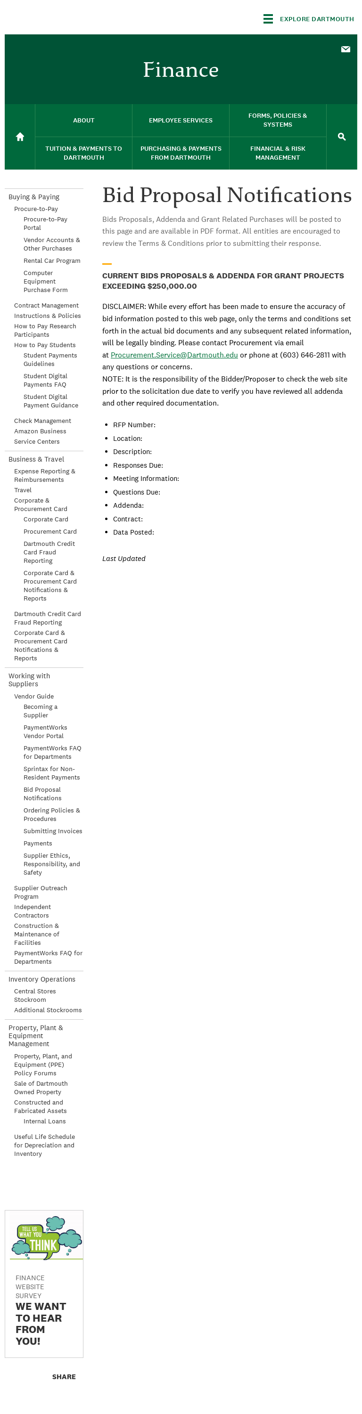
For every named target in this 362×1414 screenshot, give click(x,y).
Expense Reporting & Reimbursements (44, 475)
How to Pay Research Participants (45, 330)
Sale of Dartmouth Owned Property (41, 1087)
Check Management (42, 420)
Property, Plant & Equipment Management (35, 1035)
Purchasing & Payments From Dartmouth (181, 153)
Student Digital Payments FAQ (45, 380)
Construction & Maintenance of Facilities (36, 934)
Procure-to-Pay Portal (45, 223)
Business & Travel (36, 459)
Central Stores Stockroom (35, 995)
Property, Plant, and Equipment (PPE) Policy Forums (43, 1064)
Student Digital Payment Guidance (51, 400)
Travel (23, 490)
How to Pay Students (45, 345)
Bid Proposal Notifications (43, 793)
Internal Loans (45, 1121)
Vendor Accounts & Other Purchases (52, 244)
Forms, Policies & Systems (277, 120)
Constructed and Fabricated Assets (40, 1106)
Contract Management (46, 305)
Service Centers (37, 441)
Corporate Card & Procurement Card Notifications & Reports (50, 585)
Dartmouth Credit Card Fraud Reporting (49, 552)
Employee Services (181, 120)
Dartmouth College (79, 17)
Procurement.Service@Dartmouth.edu (174, 355)
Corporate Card (46, 519)
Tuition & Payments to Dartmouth (83, 153)
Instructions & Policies (47, 315)
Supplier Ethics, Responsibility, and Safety (52, 864)
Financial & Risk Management (277, 153)
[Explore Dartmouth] (308, 19)
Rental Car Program (52, 260)
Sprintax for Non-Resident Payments (52, 772)
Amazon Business (40, 431)
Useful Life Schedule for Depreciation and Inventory (44, 1145)
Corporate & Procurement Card (40, 504)
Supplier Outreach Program (40, 892)
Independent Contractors (32, 910)
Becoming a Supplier (41, 710)
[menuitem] (345, 48)
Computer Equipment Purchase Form (46, 281)
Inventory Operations (41, 979)
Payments (38, 843)
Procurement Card (50, 531)
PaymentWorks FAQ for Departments (53, 752)
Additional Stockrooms (48, 1010)
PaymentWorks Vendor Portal (45, 731)
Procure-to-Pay (36, 208)
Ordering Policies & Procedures (52, 814)
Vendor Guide (34, 696)
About (84, 120)
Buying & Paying (33, 196)
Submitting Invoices (53, 831)
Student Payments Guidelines (50, 359)
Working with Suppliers (29, 679)
